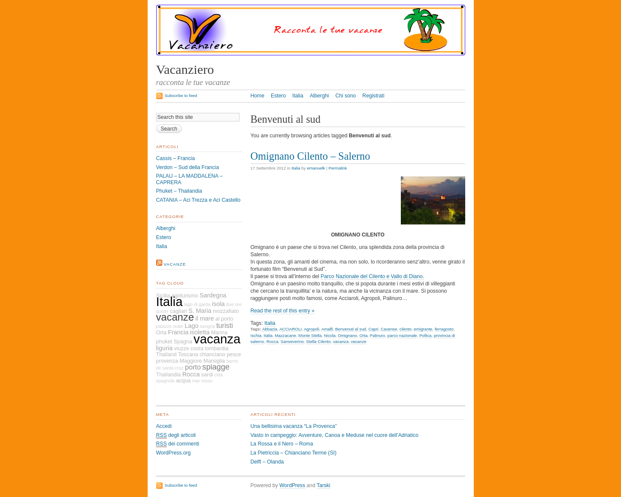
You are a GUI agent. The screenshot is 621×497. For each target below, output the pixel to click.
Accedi (164, 426)
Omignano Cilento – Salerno (310, 156)
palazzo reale (169, 326)
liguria (164, 348)
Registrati (373, 96)
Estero (278, 96)
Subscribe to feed (181, 95)
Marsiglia (214, 361)
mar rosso (202, 380)
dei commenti (178, 444)
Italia (297, 96)
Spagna (182, 342)
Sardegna (213, 295)
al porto (224, 319)
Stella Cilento (318, 341)
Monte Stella (309, 335)
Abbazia (269, 329)
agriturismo (185, 296)
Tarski (323, 485)
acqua (183, 381)
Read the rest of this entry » (283, 311)
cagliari (178, 311)
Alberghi (319, 96)
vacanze (358, 341)
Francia (178, 332)
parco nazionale (402, 335)
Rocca (273, 341)
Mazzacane (285, 335)
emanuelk (316, 168)
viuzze (181, 348)
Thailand (166, 355)
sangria (207, 326)
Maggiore (190, 361)
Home (257, 96)
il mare (204, 318)
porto (193, 367)
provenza (167, 361)
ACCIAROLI (290, 329)
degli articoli (176, 435)
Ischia (256, 335)
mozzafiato (226, 311)
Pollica (425, 335)
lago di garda (197, 304)
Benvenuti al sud (350, 329)
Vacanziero (185, 69)
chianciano (212, 355)
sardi (207, 375)
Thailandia (168, 375)
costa (197, 348)
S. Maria (200, 310)
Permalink (337, 168)
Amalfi (327, 329)
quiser (162, 311)
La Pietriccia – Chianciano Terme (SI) (293, 453)
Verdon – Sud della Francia (187, 167)
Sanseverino (292, 341)
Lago (191, 325)
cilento (406, 329)
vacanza (340, 341)
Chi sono (345, 96)
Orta (363, 335)
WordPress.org (173, 453)
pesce (234, 355)
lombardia (216, 348)
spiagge (216, 367)
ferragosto (444, 329)
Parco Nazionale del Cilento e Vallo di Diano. (372, 276)
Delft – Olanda (267, 462)
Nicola (330, 335)
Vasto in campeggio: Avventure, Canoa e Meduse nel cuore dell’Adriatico (335, 435)
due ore (234, 304)
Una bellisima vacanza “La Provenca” (294, 426)
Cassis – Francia (175, 158)
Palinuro (377, 335)
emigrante (423, 329)
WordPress (292, 485)
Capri (373, 329)
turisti (224, 325)
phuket (164, 342)
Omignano (347, 335)
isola (218, 303)
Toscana (188, 355)
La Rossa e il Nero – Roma (282, 444)
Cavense (389, 329)
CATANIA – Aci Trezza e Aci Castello (198, 200)
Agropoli (311, 329)
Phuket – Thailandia (179, 191)
